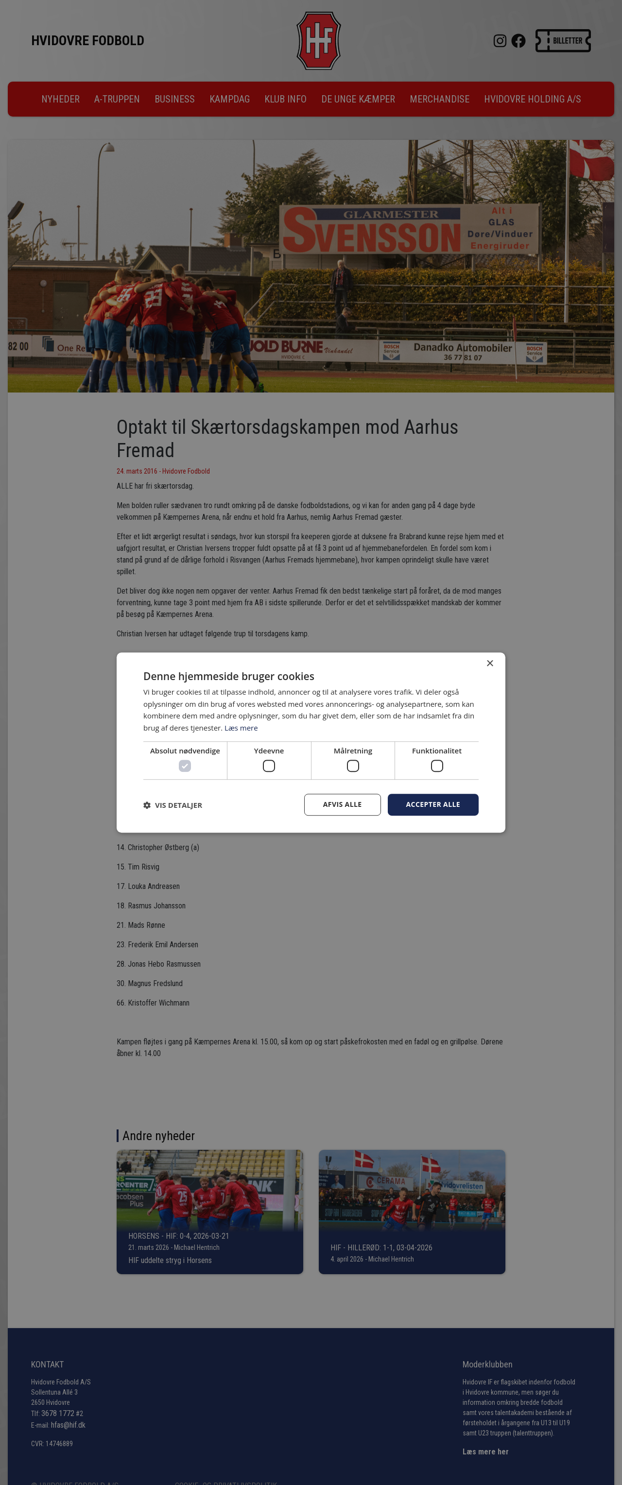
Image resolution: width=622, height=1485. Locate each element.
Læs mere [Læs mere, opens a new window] (241, 728)
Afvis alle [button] (342, 804)
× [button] (489, 663)
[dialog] (311, 742)
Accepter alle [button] (433, 804)
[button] (172, 805)
